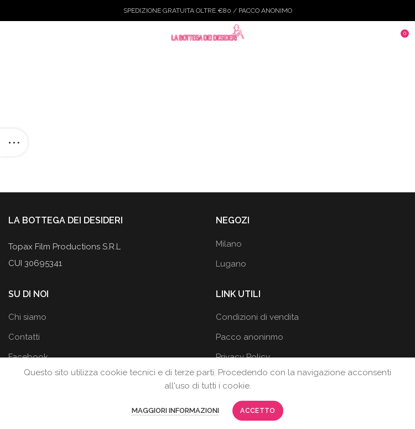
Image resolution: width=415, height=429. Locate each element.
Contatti (24, 337)
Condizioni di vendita (257, 317)
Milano (229, 244)
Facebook (28, 357)
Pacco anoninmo (249, 337)
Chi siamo (27, 317)
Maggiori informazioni (175, 410)
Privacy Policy (243, 357)
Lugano (231, 264)
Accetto (257, 411)
